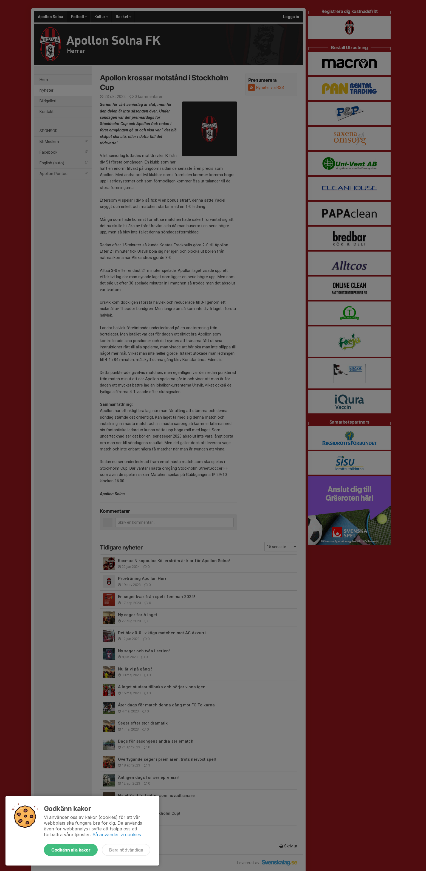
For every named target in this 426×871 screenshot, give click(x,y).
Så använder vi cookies (116, 834)
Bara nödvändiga (126, 850)
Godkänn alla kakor (70, 850)
